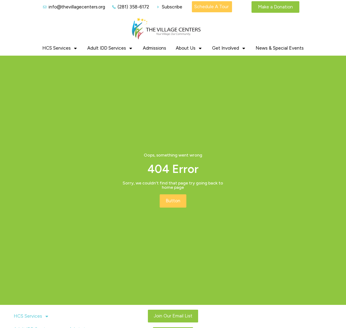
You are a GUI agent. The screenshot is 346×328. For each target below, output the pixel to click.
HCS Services (60, 48)
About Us (189, 48)
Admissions (154, 48)
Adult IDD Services (110, 48)
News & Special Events (280, 48)
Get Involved (229, 48)
